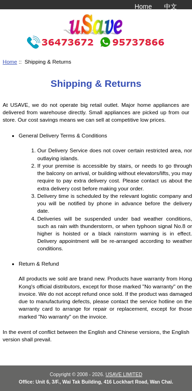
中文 (170, 6)
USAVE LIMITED (124, 374)
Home (143, 6)
